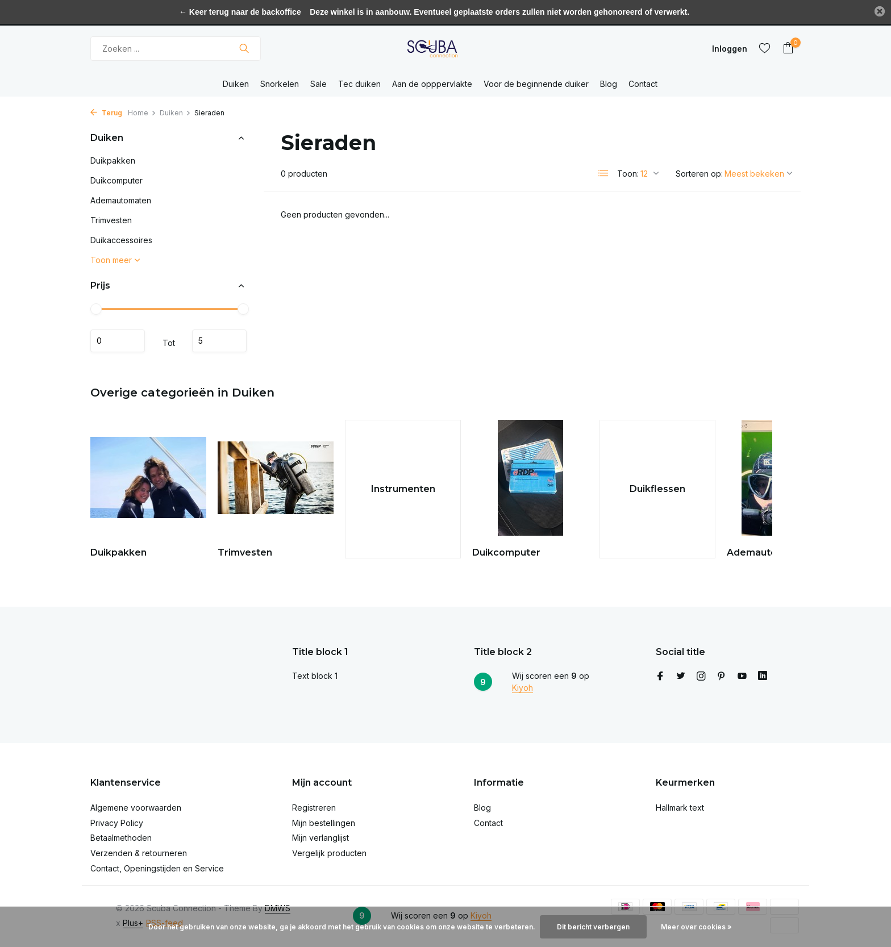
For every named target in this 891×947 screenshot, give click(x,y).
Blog (608, 84)
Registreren (314, 807)
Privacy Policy (116, 823)
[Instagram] (701, 676)
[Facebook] (660, 676)
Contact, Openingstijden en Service (157, 868)
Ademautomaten (120, 200)
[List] (603, 173)
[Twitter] (680, 676)
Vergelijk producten (329, 853)
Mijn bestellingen (323, 823)
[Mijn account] (729, 48)
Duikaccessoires (121, 240)
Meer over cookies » (696, 927)
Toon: (628, 173)
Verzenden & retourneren (138, 853)
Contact (642, 84)
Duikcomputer (116, 180)
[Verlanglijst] (765, 48)
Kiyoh (522, 687)
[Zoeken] (175, 48)
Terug (106, 113)
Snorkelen (279, 84)
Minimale (117, 340)
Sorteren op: (699, 173)
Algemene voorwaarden (135, 807)
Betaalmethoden (121, 837)
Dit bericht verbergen (593, 927)
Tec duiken (359, 84)
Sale (318, 84)
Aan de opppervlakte (432, 84)
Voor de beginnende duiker (536, 84)
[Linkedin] (762, 676)
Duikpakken (112, 160)
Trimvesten (111, 220)
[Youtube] (742, 676)
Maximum (219, 340)
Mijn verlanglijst (320, 837)
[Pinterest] (721, 676)
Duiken (236, 84)
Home (142, 113)
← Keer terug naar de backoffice (240, 11)
